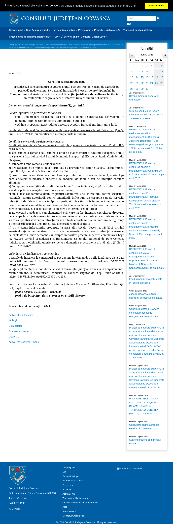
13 (131, 77)
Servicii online (70, 36)
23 (146, 82)
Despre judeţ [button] (17, 30)
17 (151, 77)
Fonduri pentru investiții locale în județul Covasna (145, 280)
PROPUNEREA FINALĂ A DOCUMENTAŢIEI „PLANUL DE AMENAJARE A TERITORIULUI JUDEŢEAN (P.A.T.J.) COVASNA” (145, 406)
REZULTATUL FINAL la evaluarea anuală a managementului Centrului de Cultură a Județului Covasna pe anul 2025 (146, 170)
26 (161, 82)
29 (142, 88)
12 (161, 71)
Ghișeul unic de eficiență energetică (80, 502)
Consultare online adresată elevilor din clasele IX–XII (144, 426)
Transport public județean (137, 30)
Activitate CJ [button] (114, 30)
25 (156, 82)
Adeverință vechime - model (24, 341)
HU (129, 23)
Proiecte (67, 489)
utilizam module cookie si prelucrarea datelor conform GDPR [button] (100, 5)
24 (151, 82)
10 (151, 71)
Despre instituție (28, 45)
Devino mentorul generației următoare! (144, 97)
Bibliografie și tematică (21, 314)
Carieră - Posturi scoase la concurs (51, 45)
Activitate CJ (69, 493)
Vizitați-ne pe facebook (129, 468)
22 (142, 82)
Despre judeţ (69, 467)
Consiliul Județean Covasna (65, 18)
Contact (14, 508)
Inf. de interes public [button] (65, 30)
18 (156, 77)
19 (161, 77)
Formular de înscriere (20, 331)
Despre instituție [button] (42, 30)
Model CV (14, 336)
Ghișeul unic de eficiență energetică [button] (30, 36)
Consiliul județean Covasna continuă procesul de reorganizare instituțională (144, 312)
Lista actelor (15, 325)
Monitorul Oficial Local (74, 515)
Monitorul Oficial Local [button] (93, 36)
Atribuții (13, 320)
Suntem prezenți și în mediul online (145, 441)
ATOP (66, 507)
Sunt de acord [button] (156, 5)
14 (137, 77)
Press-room (68, 485)
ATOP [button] (56, 36)
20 (131, 82)
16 (146, 77)
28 (137, 88)
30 (146, 88)
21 (137, 82)
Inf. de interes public (73, 480)
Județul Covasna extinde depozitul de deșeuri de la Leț (145, 295)
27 (131, 88)
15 (142, 77)
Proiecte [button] (99, 30)
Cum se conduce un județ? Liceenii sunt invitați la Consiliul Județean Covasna (146, 114)
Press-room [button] (85, 30)
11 (156, 71)
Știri (28, 30)
